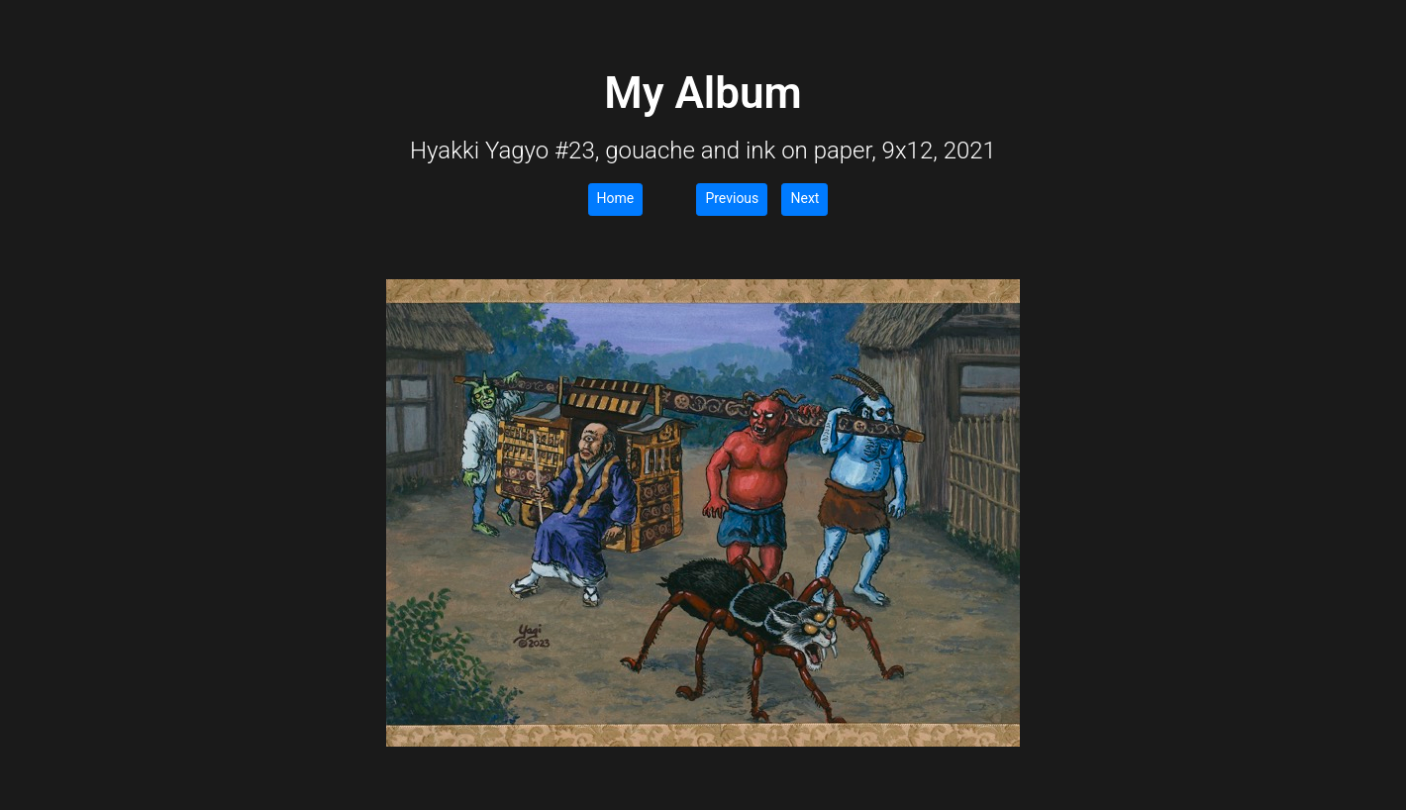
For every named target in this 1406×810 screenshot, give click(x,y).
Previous (731, 198)
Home (616, 198)
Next (804, 198)
